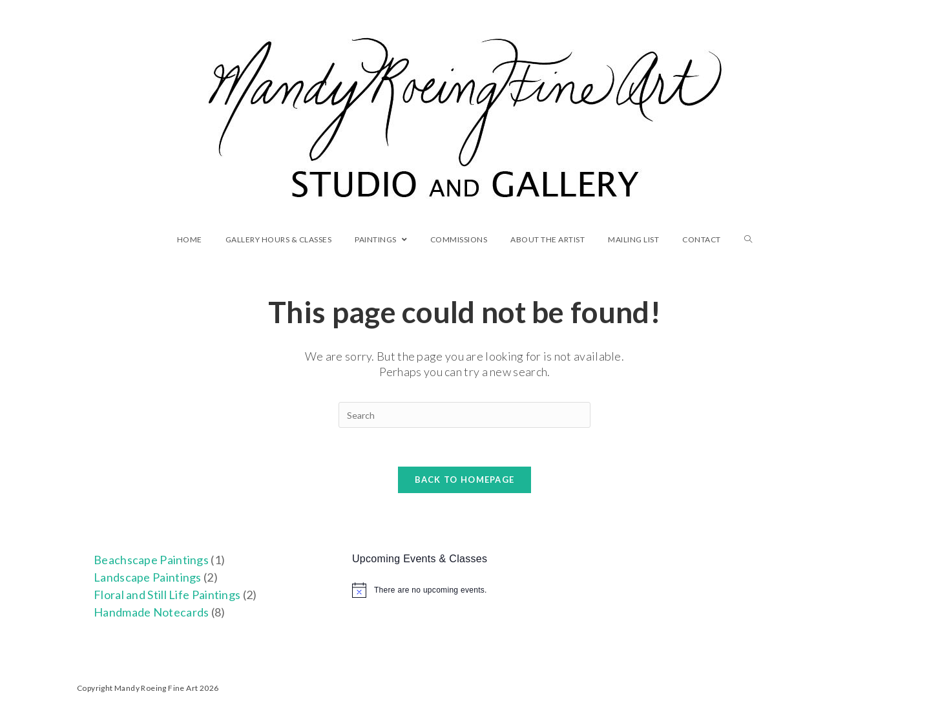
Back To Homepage (465, 479)
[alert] (464, 590)
